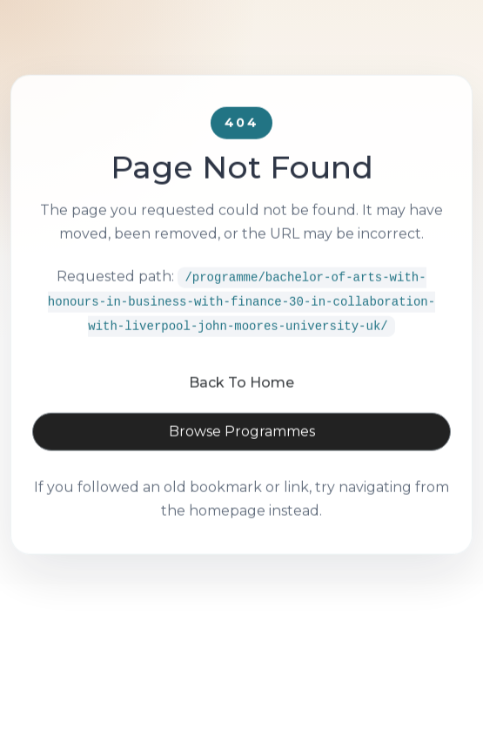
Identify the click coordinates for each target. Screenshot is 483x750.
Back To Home (241, 405)
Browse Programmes (242, 454)
